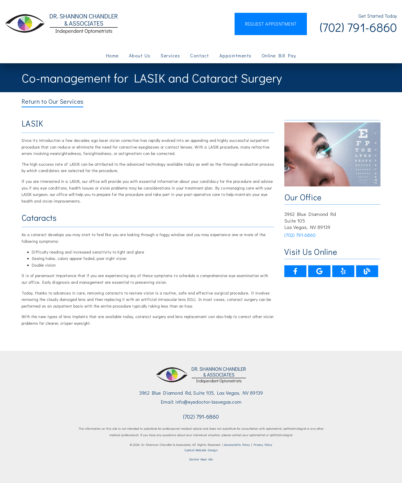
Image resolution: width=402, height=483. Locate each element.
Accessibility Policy (237, 445)
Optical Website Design (201, 450)
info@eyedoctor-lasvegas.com (208, 401)
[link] (61, 24)
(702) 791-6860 (358, 27)
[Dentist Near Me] (201, 459)
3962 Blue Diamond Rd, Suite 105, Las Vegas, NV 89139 (201, 393)
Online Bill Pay (279, 55)
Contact (199, 55)
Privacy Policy (263, 445)
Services (170, 55)
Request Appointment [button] (271, 24)
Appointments (235, 55)
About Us (139, 55)
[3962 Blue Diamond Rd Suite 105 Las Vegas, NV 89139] (332, 220)
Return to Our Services (52, 101)
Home (112, 55)
